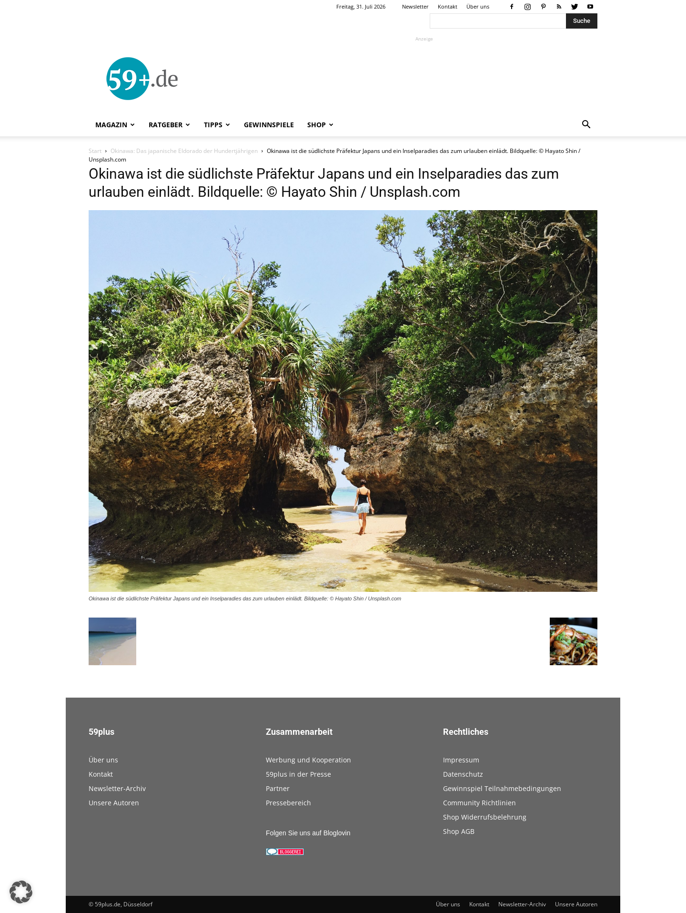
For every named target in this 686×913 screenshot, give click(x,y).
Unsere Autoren (114, 802)
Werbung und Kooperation (308, 759)
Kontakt (447, 6)
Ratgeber (169, 124)
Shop (320, 124)
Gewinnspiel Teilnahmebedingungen (502, 788)
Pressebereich (288, 802)
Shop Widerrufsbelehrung (484, 817)
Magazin (115, 124)
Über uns (477, 6)
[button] (586, 125)
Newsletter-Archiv (117, 788)
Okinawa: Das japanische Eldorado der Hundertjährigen (184, 151)
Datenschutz (463, 774)
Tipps (217, 124)
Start (95, 151)
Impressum (461, 759)
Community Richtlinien (479, 802)
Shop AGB (458, 831)
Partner (278, 788)
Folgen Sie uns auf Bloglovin (308, 833)
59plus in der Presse (298, 774)
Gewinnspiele (269, 124)
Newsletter (415, 6)
